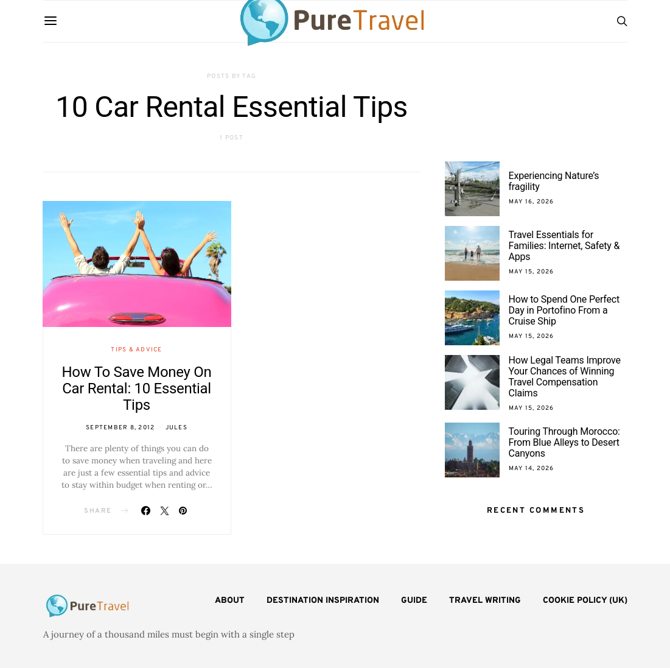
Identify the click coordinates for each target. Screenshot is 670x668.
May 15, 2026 (531, 272)
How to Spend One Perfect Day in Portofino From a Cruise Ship (564, 310)
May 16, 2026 (531, 202)
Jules (176, 428)
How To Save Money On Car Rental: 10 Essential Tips (137, 388)
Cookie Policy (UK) (585, 601)
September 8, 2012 (120, 428)
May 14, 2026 (531, 469)
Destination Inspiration (323, 601)
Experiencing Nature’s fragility (554, 181)
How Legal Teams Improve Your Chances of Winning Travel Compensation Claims (565, 376)
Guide (414, 601)
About (230, 601)
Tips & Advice (136, 350)
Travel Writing (485, 601)
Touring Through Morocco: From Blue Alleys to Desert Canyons (564, 442)
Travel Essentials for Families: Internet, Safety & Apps (564, 245)
